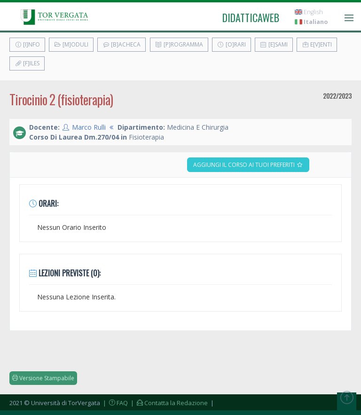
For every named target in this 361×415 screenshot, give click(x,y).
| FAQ (115, 403)
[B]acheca (121, 44)
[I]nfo (27, 44)
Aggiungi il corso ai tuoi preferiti (248, 165)
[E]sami (274, 44)
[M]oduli (71, 44)
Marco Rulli (89, 127)
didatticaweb (250, 17)
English (309, 12)
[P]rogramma (179, 44)
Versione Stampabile (43, 378)
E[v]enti (317, 44)
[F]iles (27, 63)
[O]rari (231, 44)
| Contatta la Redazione (168, 403)
